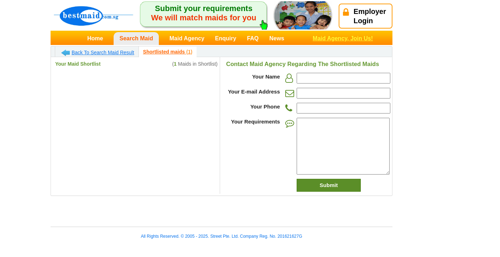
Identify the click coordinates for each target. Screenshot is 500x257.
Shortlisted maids (167, 52)
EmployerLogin (364, 16)
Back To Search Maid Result (97, 53)
